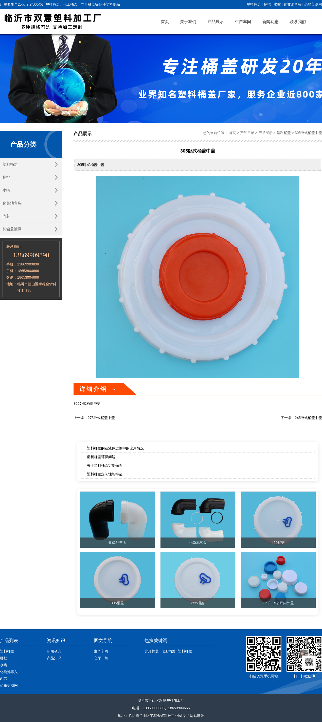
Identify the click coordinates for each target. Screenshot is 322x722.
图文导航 (103, 640)
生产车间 (243, 22)
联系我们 (298, 22)
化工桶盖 (168, 651)
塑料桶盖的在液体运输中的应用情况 (115, 448)
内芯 (6, 216)
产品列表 (9, 640)
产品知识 (54, 658)
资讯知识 (56, 640)
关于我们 (188, 22)
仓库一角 (101, 658)
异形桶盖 (152, 651)
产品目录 (247, 133)
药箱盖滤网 (313, 4)
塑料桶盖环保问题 (101, 457)
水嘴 (277, 4)
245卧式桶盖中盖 (308, 418)
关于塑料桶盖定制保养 (104, 465)
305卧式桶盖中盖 (308, 133)
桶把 (267, 4)
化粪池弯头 (292, 4)
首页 (165, 22)
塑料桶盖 (253, 4)
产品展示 (215, 22)
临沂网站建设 (193, 716)
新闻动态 (270, 22)
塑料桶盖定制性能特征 (104, 474)
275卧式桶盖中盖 (101, 418)
